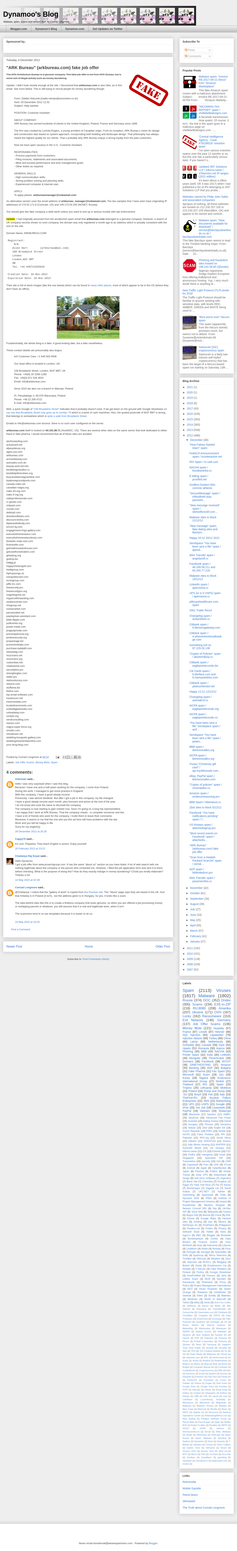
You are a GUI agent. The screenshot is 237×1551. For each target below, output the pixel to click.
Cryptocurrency (206, 1370)
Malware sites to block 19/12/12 (202, 577)
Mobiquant (221, 1328)
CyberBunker (219, 1168)
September (197, 898)
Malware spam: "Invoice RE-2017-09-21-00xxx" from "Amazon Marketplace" (213, 81)
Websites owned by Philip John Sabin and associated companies (205, 198)
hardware (187, 1461)
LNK (205, 1396)
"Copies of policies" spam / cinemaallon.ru (205, 786)
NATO (185, 1412)
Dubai (198, 1265)
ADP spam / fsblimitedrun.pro (201, 871)
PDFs (209, 1131)
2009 (190, 959)
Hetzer (208, 1389)
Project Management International (212, 1285)
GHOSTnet (210, 1141)
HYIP (185, 1389)
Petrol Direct (190, 1494)
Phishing (188, 1051)
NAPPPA (220, 1144)
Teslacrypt (224, 1110)
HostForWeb (194, 1275)
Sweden (211, 1114)
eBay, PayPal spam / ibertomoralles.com (202, 777)
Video (200, 1295)
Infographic (210, 1393)
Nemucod (213, 1412)
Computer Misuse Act (203, 1367)
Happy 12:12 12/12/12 (202, 691)
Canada (206, 1044)
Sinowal (209, 1348)
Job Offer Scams (24, 762)
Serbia (221, 1131)
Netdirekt (222, 1331)
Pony (228, 1248)
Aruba (195, 1360)
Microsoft (188, 1074)
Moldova (225, 1087)
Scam (206, 1074)
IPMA (209, 1198)
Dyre (222, 1044)
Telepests (202, 1292)
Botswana (201, 1309)
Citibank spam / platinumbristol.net (202, 684)
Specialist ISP (214, 1158)
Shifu (185, 1255)
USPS (205, 1104)
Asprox (220, 1048)
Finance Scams (207, 1242)
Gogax (208, 1383)
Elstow (190, 1218)
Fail (210, 1094)
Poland (192, 1091)
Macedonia (188, 1402)
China (227, 1038)
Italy (222, 1094)
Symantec (199, 1441)
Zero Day (226, 1454)
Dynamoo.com (74, 28)
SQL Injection (191, 1034)
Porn (206, 1164)
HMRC (227, 1114)
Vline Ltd (222, 1451)
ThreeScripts (216, 1058)
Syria (210, 1441)
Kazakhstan (189, 1205)
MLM (207, 1279)
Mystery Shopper (214, 1205)
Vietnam (205, 1110)
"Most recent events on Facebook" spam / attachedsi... (203, 837)
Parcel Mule (188, 1422)
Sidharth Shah (191, 1231)
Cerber (214, 1238)
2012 (190, 435)
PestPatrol (208, 1225)
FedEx (191, 1154)
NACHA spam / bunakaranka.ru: (200, 469)
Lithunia (226, 1245)
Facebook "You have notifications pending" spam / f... (203, 816)
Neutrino (187, 1335)
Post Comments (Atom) (96, 959)
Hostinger (215, 1322)
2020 (190, 392)
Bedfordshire (221, 1360)
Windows (192, 1299)
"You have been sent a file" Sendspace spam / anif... (204, 726)
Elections (190, 1373)
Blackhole (194, 1114)
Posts (190, 50)
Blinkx (218, 1306)
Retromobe (189, 1481)
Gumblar (223, 1386)
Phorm (186, 1341)
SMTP (224, 1425)
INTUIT (226, 1061)
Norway (216, 1248)
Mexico (222, 1221)
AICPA (186, 1134)
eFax (186, 1107)
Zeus (228, 1258)
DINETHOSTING (200, 1064)
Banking (194, 1067)
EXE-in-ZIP (222, 1004)
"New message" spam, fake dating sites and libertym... (203, 529)
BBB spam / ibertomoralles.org (201, 748)
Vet (184, 1354)
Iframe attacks (191, 1325)
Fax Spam (218, 1071)
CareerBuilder (219, 1309)
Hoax (199, 1245)
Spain (220, 1084)
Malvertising (223, 1100)
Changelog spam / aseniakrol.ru (200, 698)
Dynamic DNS (191, 1198)
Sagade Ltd (212, 1188)
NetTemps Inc (190, 1225)
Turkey (213, 1038)
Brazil (197, 1094)
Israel (222, 1154)
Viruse (223, 1448)
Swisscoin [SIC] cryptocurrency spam (211, 348)
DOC (207, 1000)
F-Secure (200, 1269)
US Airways (217, 1148)
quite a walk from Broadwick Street (67, 416)
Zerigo (186, 1178)
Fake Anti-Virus (202, 1185)
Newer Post (14, 946)
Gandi (227, 1121)
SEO (190, 1289)
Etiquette (187, 1377)
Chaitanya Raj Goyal (27, 856)
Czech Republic (191, 1131)
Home (89, 946)
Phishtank (207, 1282)
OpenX (186, 1338)
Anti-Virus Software (204, 1178)
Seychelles (221, 1252)
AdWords (191, 1306)
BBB (204, 1051)
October (195, 893)
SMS (206, 1100)
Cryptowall (192, 1164)
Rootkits (213, 1425)
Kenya (227, 1185)
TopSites (197, 1444)
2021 (190, 387)
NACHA (219, 1051)
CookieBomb (189, 1370)
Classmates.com (206, 1312)
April (193, 925)
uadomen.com (193, 1357)
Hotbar (186, 1393)
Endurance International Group (207, 1079)
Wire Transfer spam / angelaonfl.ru (202, 557)
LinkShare (187, 1399)
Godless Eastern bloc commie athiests (202, 486)
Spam (54, 762)
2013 (190, 429)
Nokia (205, 1248)
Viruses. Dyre (207, 1451)
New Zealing (189, 1419)
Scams (197, 1004)
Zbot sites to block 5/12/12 (205, 807)
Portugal (191, 1252)
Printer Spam (191, 1054)
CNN (228, 1161)
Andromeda (218, 1357)
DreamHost (202, 1319)
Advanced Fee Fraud (218, 1117)
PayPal (187, 1110)
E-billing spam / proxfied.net (198, 477)
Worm (194, 1454)
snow (207, 1302)
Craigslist (203, 1315)
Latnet (215, 1396)
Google (220, 1104)
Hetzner (219, 1031)
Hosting (198, 1221)
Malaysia (187, 1406)
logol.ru (187, 1235)
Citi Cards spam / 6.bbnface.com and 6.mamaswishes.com (203, 674)
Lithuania (206, 1087)
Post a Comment (20, 929)
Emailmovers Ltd (216, 1265)
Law (225, 1396)
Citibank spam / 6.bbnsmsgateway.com (204, 626)
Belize (197, 1364)
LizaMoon (191, 1248)
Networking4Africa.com (216, 1415)
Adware (192, 1141)
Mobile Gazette (192, 1488)
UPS (191, 1104)
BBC (198, 1235)
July (193, 909)
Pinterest (222, 1341)
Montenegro (193, 1188)
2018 (190, 403)
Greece (227, 1141)
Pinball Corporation (203, 1341)
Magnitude (221, 1402)
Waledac (226, 1295)
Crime (218, 1215)
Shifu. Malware (223, 1431)
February (196, 936)
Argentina (225, 1178)
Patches (199, 1171)
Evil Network (193, 1020)
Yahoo (186, 1302)
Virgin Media (196, 1354)
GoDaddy (188, 1044)
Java (223, 1275)
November (196, 887)
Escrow (223, 1373)
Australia (192, 1121)
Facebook (207, 1061)
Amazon (226, 1064)
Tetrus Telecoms (218, 1255)
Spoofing (222, 1438)
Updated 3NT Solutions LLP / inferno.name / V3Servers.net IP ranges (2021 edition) (214, 171)
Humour (211, 1275)
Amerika (225, 1008)
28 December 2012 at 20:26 (31, 831)
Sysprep (221, 1441)
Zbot (204, 1127)
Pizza (223, 1282)
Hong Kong (221, 1389)
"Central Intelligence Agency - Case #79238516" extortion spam (212, 141)
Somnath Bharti (192, 1148)
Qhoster (186, 1344)
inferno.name (190, 1151)
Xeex (223, 1231)
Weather (215, 1258)
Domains (188, 1061)
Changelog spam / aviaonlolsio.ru (200, 617)
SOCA (186, 1428)
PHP (197, 1338)
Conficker (222, 1367)
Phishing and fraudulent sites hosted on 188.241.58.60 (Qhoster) (214, 263)
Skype (189, 1435)
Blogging (221, 1262)
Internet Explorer (216, 1325)
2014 (190, 424)
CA (204, 1151)
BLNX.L (207, 1262)
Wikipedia (211, 1354)
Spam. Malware (203, 1438)
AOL (206, 1357)
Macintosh (205, 1402)
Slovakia (223, 1348)
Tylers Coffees (224, 1444)
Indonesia (212, 1245)
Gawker (186, 1383)
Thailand (188, 1084)
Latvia (194, 1041)
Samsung (211, 1344)
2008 (190, 964)
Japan (186, 1171)
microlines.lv (202, 1461)
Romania (203, 1048)
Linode (203, 1031)
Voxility (212, 1295)
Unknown (21, 779)
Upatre (187, 1048)
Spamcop (198, 1255)
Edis (228, 1370)
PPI (223, 1134)
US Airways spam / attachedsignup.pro (202, 826)
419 (218, 1161)
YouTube (213, 1454)
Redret (220, 1081)
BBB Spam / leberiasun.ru (205, 802)
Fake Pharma (196, 1071)
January (195, 941)
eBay (197, 1302)
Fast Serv (212, 1377)
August (194, 904)
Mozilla (213, 1409)
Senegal (205, 1252)
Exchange (217, 1319)
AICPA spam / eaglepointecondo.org (204, 707)
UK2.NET (203, 1191)
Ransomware (212, 1016)
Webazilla (213, 1211)
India (210, 1054)
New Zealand (203, 1335)
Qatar (217, 1422)
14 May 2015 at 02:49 (27, 879)
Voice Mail (197, 1211)
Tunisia (209, 1444)
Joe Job (200, 1107)
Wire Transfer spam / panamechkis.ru (202, 879)
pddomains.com (219, 1461)
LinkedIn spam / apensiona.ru (199, 586)
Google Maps (208, 1218)
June (193, 914)
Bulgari (186, 1367)
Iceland (197, 1393)
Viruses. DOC (189, 1451)
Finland (187, 1272)
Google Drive (189, 1386)
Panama (223, 1338)
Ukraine (197, 1012)
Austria (227, 1211)
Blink (215, 1364)
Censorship (188, 1312)
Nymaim (221, 1279)
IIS (225, 1322)
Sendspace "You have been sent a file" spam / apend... (205, 546)
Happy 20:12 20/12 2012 (204, 537)
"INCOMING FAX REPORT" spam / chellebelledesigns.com (213, 110)
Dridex (226, 1000)
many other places (100, 285)
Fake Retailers (219, 1269)
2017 (190, 408)
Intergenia (207, 1154)
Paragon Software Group (214, 1419)
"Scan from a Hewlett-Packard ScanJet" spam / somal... (205, 861)
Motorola (202, 1409)
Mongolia (194, 1058)
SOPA (202, 1428)
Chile (223, 1195)
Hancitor (196, 1389)
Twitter (209, 1231)
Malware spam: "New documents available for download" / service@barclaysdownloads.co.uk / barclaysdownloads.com (207, 228)
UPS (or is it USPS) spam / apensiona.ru (205, 594)
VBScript (201, 1258)
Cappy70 (20, 838)
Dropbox (222, 1181)
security (206, 1161)
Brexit (224, 1364)
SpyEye (186, 1441)
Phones (209, 1124)
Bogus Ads (192, 1215)
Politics (214, 1171)
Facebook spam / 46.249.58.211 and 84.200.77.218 (202, 567)
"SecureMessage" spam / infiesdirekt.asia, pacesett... (204, 497)
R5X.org (204, 1137)
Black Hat (191, 1181)
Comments (193, 56)
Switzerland (220, 1175)
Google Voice (207, 1386)
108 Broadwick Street (46, 409)
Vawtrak (187, 1295)
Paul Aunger (204, 1422)
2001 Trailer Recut (200, 610)
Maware (223, 1406)
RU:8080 (199, 1008)
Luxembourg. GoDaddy (213, 1399)
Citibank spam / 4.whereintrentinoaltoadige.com (205, 636)
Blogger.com (18, 28)
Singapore (188, 1158)
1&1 (221, 1074)
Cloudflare (188, 1315)
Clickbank (222, 1312)
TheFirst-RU (190, 1097)
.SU (185, 1094)
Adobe (221, 1191)
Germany (224, 1020)
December (196, 439)
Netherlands (215, 1041)
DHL (228, 1215)
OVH (217, 1012)
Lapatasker (216, 1034)
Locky (187, 1016)
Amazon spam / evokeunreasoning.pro (204, 795)
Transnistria (189, 1161)
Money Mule (42, 762)
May (193, 920)
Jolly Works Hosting (199, 1144)
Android (191, 1168)
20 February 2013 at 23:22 (30, 848)
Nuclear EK (221, 1335)
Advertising (189, 1195)
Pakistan (187, 1137)
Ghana (197, 1383)
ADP (210, 1067)
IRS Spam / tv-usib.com (203, 461)
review (186, 1464)
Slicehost (193, 1117)
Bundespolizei (195, 1238)
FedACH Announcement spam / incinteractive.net (205, 455)
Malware (206, 995)
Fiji (217, 1185)
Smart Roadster (208, 1289)
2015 (190, 419)
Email (201, 1373)
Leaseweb (218, 1107)
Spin (185, 1351)
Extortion (199, 1377)
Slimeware (202, 1435)
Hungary (193, 1124)
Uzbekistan (220, 1292)
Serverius (225, 1124)
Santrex (220, 1428)
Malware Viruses (205, 1406)
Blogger (211, 1235)
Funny (223, 1380)
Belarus (186, 1364)
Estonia (216, 1151)
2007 (190, 969)
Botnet (186, 1265)
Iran (210, 1221)
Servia (207, 1431)
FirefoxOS (192, 1380)
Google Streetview (220, 1272)
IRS (205, 1084)
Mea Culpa (188, 1409)
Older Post (163, 946)
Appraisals (207, 1195)
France (187, 1031)
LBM (196, 1396)
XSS (203, 1454)
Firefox (200, 1272)
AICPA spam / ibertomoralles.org (201, 757)
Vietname (210, 1448)
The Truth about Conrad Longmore (204, 1507)
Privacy (222, 1228)
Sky (215, 1208)
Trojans (187, 1087)
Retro (198, 1344)
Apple (204, 1168)
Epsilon (212, 1373)
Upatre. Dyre (193, 1448)
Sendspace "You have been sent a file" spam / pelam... (205, 738)
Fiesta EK (226, 1377)
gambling (222, 1457)
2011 (190, 948)
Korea (186, 1077)
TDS (193, 1351)
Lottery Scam (190, 1279)
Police (186, 1285)
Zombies (191, 1457)
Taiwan (192, 1127)
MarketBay (188, 1328)
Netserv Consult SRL (195, 1208)
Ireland (223, 1201)
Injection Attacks (192, 1038)
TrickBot (187, 1258)
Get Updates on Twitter (107, 28)
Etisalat (187, 1269)
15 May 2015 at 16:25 (27, 921)
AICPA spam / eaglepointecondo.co (203, 716)
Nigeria (203, 1077)
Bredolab (226, 1235)
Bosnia (206, 1215)
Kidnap (186, 1396)
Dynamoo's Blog (31, 14)
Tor (225, 1351)
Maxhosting (204, 1328)
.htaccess (192, 1262)
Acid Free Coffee (222, 1302)
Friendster (208, 1380)
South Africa (223, 1137)
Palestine (208, 1338)
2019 (190, 397)
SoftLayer (216, 1435)
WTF (185, 1454)
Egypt (186, 1185)
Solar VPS (202, 1175)
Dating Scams (210, 1121)
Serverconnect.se (191, 1431)
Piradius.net (193, 1228)
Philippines (225, 1225)
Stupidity (218, 1028)
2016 (190, 413)
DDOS (217, 1315)
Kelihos (223, 1393)
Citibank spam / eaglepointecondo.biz (203, 664)
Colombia (207, 1181)
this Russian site (93, 892)
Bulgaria (226, 1067)
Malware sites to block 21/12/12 (202, 519)
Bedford (206, 1360)
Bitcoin (205, 1306)
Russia (188, 1000)
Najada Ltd (198, 1412)
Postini (209, 1228)
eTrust (227, 1164)
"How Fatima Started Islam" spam (202, 446)
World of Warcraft (215, 1299)
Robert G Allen (198, 1425)
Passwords (189, 1282)
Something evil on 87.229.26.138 (200, 646)
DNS (220, 1370)
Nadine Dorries (203, 1331)
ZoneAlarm (206, 1457)
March (194, 930)
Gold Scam (221, 1383)
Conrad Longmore (26, 887)
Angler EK (219, 1127)
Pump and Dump (214, 1091)
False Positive (205, 1134)
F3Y (228, 1151)
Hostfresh (200, 1322)
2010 (190, 953)
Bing (206, 1364)
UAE (216, 1164)
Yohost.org (225, 1354)
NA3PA (186, 1331)
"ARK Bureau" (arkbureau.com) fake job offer (203, 849)
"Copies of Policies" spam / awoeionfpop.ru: (205, 655)
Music (224, 1409)
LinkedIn (225, 1054)
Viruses (223, 990)
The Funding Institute (209, 1351)
